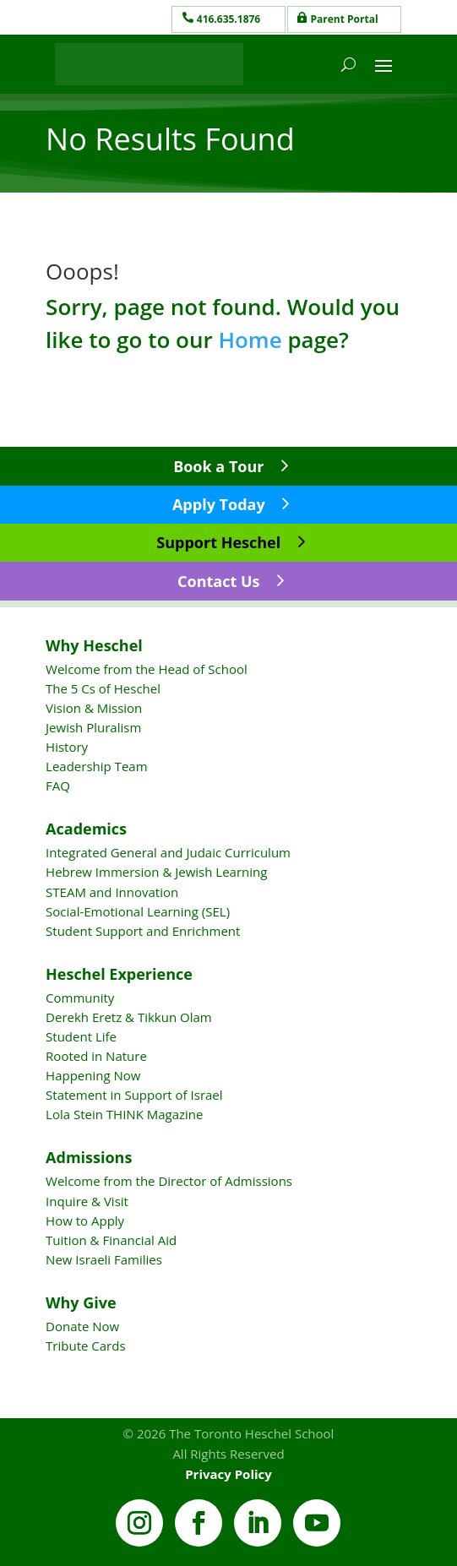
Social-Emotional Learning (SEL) (138, 911)
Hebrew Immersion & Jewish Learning (156, 871)
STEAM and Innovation (112, 892)
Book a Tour (218, 466)
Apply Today (218, 504)
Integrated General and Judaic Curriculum (168, 852)
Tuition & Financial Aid (111, 1240)
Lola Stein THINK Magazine (124, 1114)
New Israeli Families (104, 1259)
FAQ (58, 785)
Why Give (81, 1302)
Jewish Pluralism (93, 727)
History (67, 746)
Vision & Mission (94, 707)
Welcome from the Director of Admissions (169, 1180)
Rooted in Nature (96, 1055)
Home (249, 339)
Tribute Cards (85, 1345)
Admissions (89, 1157)
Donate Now (82, 1326)
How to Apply (85, 1220)
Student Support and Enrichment (143, 930)
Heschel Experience (119, 974)
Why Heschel (94, 645)
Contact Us (218, 581)
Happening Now (93, 1075)
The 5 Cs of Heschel (103, 688)
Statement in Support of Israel (134, 1094)
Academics (86, 828)
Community (80, 997)
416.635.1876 (228, 19)
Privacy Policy (228, 1473)
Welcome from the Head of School (147, 669)
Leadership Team (96, 766)
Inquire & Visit (87, 1201)
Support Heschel (218, 542)
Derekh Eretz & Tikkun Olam (129, 1017)
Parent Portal (344, 19)
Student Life (81, 1036)
